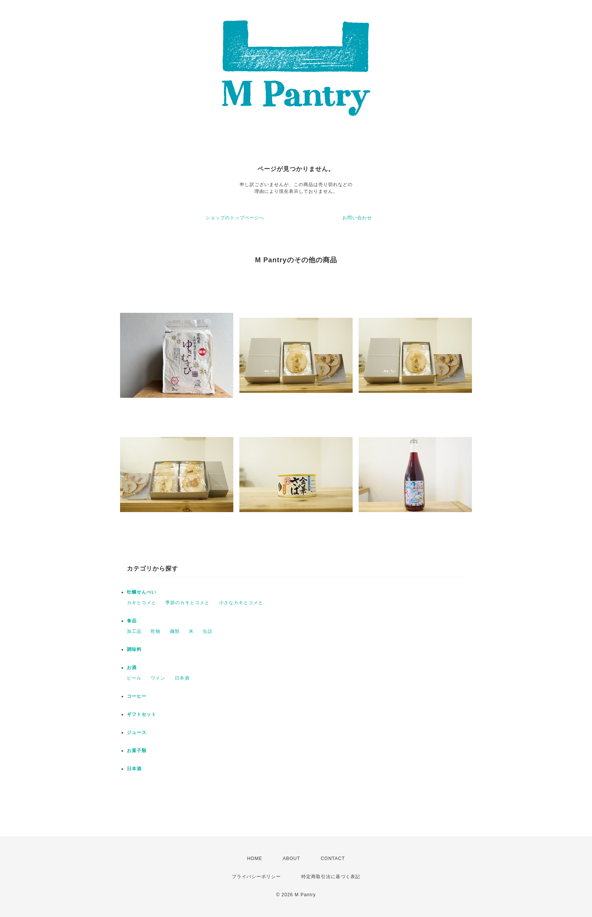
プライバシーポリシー (256, 876)
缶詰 (208, 631)
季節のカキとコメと (187, 602)
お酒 (132, 667)
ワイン (158, 678)
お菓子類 (136, 750)
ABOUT (291, 858)
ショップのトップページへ (234, 217)
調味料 (134, 649)
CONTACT (333, 858)
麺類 (175, 631)
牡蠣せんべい (141, 592)
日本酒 (182, 678)
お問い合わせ (357, 217)
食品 (132, 620)
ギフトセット (141, 714)
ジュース (136, 732)
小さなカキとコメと (241, 602)
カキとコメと (141, 602)
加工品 (134, 631)
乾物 (155, 631)
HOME (254, 858)
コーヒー (136, 696)
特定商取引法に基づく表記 (330, 876)
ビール (134, 678)
